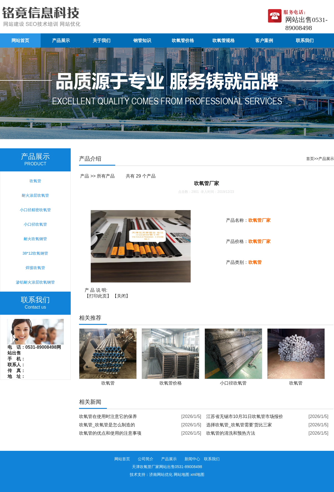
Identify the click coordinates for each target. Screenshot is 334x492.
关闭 (121, 296)
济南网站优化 (161, 474)
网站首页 (20, 40)
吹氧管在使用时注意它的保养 (108, 416)
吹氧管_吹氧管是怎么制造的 (107, 424)
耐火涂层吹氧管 (35, 195)
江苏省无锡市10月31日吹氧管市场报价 (244, 416)
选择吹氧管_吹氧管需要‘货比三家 (239, 424)
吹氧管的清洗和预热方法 (230, 433)
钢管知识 (142, 40)
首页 (310, 158)
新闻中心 (192, 459)
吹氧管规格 (223, 40)
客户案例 (264, 40)
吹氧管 (35, 181)
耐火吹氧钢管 (35, 239)
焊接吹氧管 (35, 267)
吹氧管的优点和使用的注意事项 (110, 433)
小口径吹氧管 (35, 224)
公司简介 (145, 459)
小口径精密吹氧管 (35, 210)
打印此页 (98, 296)
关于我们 (101, 40)
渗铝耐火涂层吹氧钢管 (35, 282)
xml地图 (197, 474)
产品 (84, 176)
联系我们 (305, 40)
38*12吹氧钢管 (35, 253)
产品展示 (61, 40)
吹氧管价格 (183, 40)
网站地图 (181, 474)
